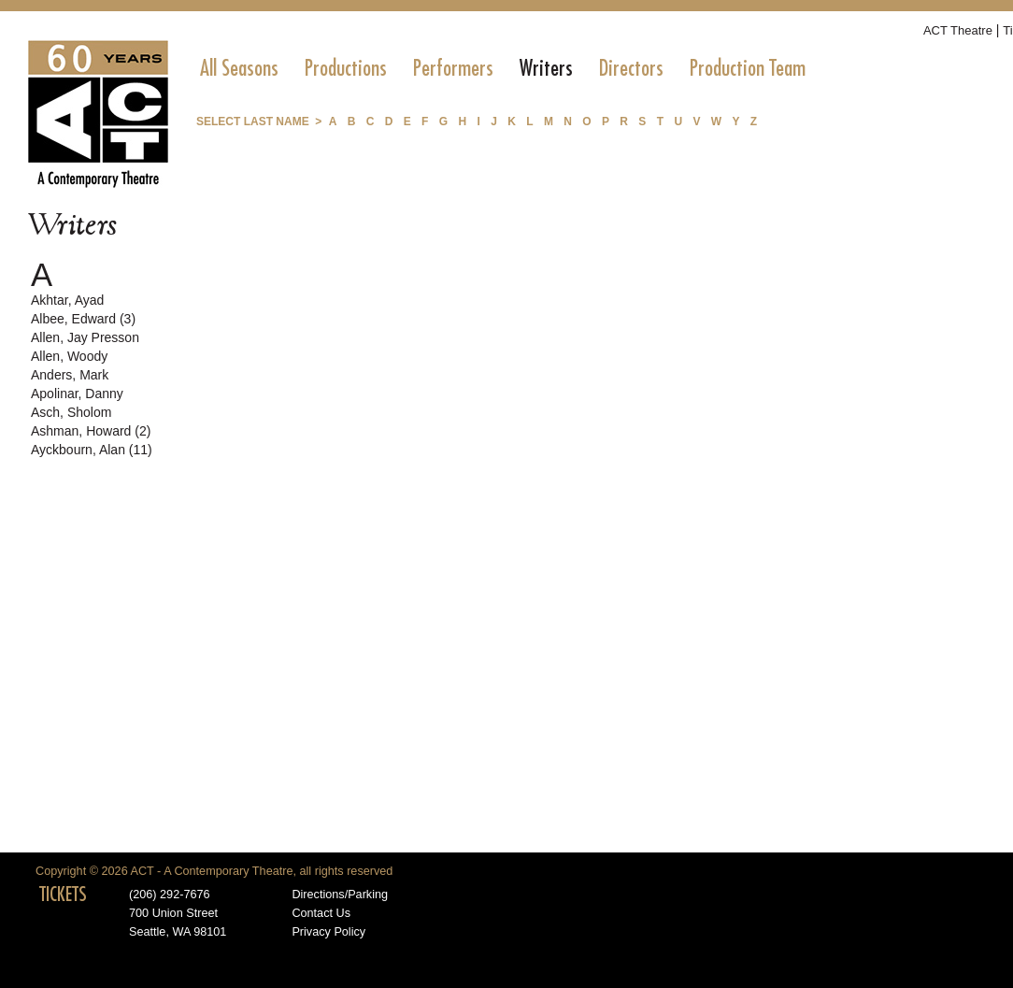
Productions (346, 68)
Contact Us (321, 913)
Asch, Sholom (71, 412)
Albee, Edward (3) (83, 318)
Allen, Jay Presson (85, 337)
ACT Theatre (957, 30)
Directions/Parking (340, 894)
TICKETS (63, 894)
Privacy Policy (328, 931)
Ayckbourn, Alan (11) (91, 449)
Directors (631, 68)
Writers (546, 68)
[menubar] (503, 68)
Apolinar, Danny (77, 393)
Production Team (748, 68)
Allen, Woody (69, 356)
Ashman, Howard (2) (90, 430)
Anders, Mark (69, 374)
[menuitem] (239, 68)
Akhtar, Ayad (67, 300)
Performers (453, 68)
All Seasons (239, 68)
